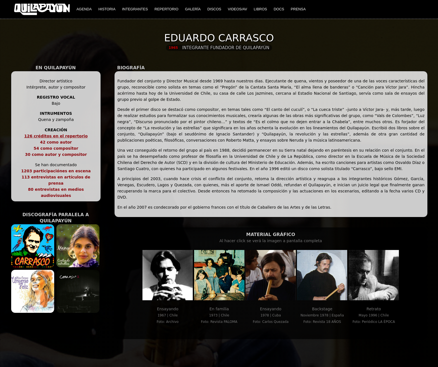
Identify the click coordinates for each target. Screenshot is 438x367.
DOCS (279, 9)
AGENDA (84, 9)
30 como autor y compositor (56, 154)
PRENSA (298, 9)
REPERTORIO (166, 9)
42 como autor (56, 142)
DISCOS (214, 9)
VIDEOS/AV (237, 9)
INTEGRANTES (135, 9)
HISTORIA (106, 9)
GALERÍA (193, 9)
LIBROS (260, 9)
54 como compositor (56, 148)
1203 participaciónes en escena (56, 171)
